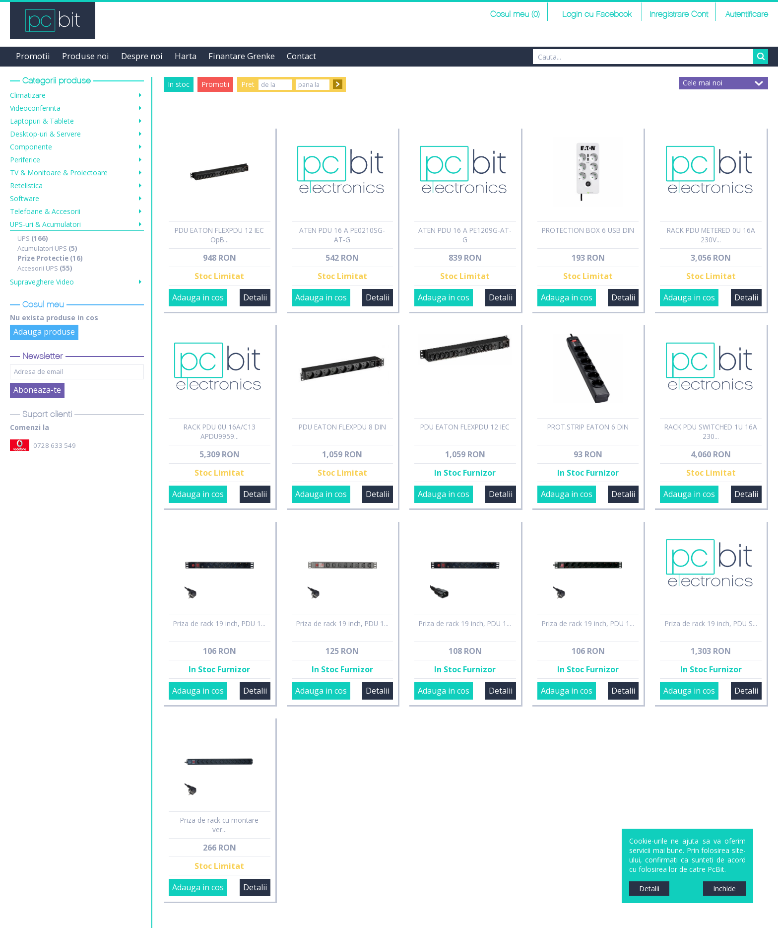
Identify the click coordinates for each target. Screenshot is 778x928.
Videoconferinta (35, 108)
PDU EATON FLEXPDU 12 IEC (465, 426)
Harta (185, 56)
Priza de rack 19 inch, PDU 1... (219, 623)
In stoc (179, 84)
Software (24, 198)
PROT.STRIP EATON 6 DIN (588, 426)
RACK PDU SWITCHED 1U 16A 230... (710, 431)
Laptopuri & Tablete (42, 121)
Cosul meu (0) (515, 14)
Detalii (255, 297)
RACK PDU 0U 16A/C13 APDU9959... (220, 431)
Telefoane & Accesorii (45, 211)
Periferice (25, 159)
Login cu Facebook (595, 14)
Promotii (33, 56)
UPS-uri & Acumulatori (45, 224)
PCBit (52, 20)
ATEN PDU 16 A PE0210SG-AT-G (342, 234)
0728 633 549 (54, 445)
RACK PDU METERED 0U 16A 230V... (711, 234)
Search (760, 56)
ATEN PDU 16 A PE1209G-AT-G (465, 234)
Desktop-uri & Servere (45, 134)
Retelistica (26, 185)
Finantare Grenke (241, 56)
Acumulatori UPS (47, 248)
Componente (31, 146)
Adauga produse (44, 331)
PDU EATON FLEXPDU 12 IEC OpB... (219, 234)
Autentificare (746, 14)
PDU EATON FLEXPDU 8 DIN (342, 426)
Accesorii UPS (44, 268)
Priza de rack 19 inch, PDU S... (711, 623)
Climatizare (28, 95)
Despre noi (142, 56)
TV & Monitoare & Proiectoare (59, 172)
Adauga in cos (198, 297)
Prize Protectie (50, 258)
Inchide (724, 888)
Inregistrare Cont (678, 14)
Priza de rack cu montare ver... (219, 824)
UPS (32, 238)
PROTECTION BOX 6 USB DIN (588, 230)
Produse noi (85, 56)
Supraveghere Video (42, 281)
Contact (301, 56)
